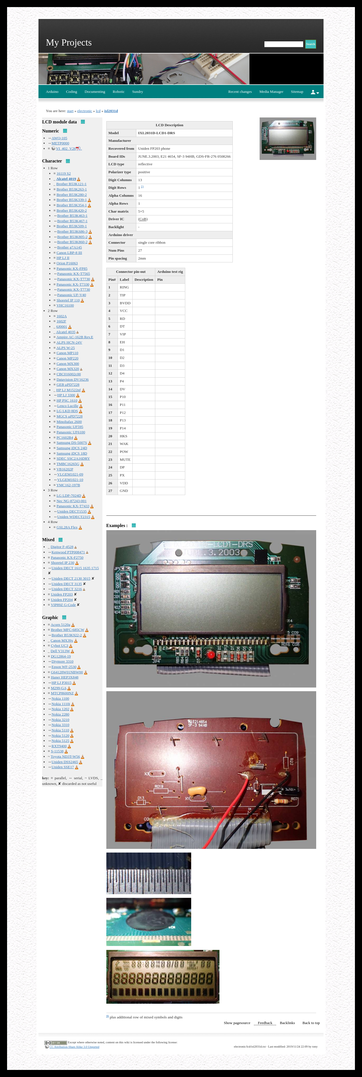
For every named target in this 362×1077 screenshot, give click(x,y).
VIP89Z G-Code (63, 605)
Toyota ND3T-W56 (65, 756)
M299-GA (58, 688)
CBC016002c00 (69, 374)
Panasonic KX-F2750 (67, 557)
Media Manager (271, 91)
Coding (71, 91)
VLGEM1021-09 (70, 474)
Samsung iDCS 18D (72, 453)
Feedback (265, 1023)
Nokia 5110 (60, 730)
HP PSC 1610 (67, 400)
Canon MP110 (67, 353)
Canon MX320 (68, 369)
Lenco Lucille (67, 406)
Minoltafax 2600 (69, 421)
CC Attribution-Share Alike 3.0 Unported (74, 1046)
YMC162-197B (68, 485)
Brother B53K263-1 (72, 189)
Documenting (95, 91)
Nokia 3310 (60, 725)
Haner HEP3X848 (64, 677)
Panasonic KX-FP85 (72, 268)
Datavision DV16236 (73, 379)
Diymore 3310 (62, 661)
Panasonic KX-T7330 (73, 284)
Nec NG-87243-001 (72, 501)
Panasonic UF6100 (71, 432)
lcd (98, 111)
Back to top (311, 1023)
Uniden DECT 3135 (66, 584)
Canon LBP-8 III (69, 252)
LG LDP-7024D (69, 495)
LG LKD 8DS (67, 411)
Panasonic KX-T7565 (73, 273)
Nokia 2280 (60, 714)
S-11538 (57, 751)
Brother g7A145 (69, 247)
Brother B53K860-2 (72, 242)
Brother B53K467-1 (72, 221)
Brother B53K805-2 (72, 237)
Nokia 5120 (60, 735)
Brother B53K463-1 (72, 215)
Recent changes (240, 91)
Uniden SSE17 (62, 767)
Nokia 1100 (60, 698)
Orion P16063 (67, 263)
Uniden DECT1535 (72, 511)
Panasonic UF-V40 (71, 295)
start (70, 111)
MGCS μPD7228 (70, 416)
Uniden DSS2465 (64, 762)
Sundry (137, 91)
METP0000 (60, 143)
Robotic (119, 91)
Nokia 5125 (60, 740)
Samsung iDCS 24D (72, 448)
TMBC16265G (68, 464)
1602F (61, 321)
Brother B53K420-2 (72, 210)
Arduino (52, 91)
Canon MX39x (62, 640)
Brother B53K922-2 (66, 635)
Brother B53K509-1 (72, 226)
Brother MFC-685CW (67, 630)
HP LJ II (63, 258)
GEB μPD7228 (68, 384)
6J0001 (61, 326)
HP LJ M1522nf (68, 390)
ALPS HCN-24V (69, 342)
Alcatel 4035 (65, 332)
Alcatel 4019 (66, 179)
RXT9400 (58, 746)
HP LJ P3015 (61, 682)
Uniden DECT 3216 (66, 589)
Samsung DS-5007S (72, 442)
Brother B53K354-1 (72, 205)
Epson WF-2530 (63, 667)
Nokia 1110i (60, 704)
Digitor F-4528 (62, 547)
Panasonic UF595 (70, 427)
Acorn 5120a (60, 624)
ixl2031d (111, 111)
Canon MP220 (67, 358)
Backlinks (287, 1023)
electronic (84, 111)
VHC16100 (65, 305)
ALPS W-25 (65, 348)
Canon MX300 (68, 363)
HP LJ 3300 (66, 395)
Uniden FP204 (62, 600)
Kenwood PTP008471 (68, 552)
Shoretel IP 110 (68, 300)
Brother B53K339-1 (72, 200)
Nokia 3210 (60, 720)
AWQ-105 (59, 138)
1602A (62, 316)
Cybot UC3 (59, 645)
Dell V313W (60, 651)
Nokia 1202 (60, 709)
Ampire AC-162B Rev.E (74, 337)
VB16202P (65, 469)
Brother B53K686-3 (72, 231)
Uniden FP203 (62, 594)
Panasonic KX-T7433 (73, 506)
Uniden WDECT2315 (73, 517)
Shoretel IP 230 (62, 562)
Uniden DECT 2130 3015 (70, 578)
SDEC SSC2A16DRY (73, 458)
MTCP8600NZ (62, 693)
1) (142, 186)
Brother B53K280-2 (72, 194)
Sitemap (297, 91)
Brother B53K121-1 (71, 184)
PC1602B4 (65, 437)
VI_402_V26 (66, 148)
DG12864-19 (61, 656)
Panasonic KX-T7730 (73, 279)
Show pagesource (237, 1023)
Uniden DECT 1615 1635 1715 (75, 568)
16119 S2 (64, 173)
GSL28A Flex (67, 527)
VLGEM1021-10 (70, 480)
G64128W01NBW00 (67, 672)
